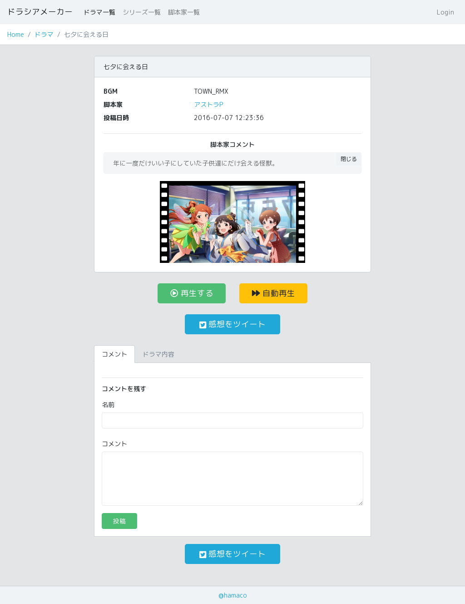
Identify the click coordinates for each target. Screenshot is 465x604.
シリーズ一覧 (142, 12)
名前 (108, 404)
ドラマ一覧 (99, 12)
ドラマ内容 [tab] (158, 354)
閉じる (349, 159)
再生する (191, 293)
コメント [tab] (114, 354)
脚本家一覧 (184, 12)
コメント (114, 443)
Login (445, 12)
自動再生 (273, 293)
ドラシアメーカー (40, 11)
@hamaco (232, 595)
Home (15, 34)
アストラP (208, 104)
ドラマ (44, 34)
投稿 (119, 521)
